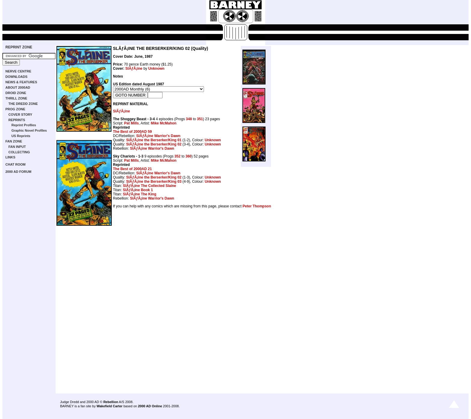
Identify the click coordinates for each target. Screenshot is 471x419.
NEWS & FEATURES (21, 82)
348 (189, 119)
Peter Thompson (257, 206)
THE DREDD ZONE (23, 104)
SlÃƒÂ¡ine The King (139, 194)
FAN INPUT (17, 146)
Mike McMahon (163, 123)
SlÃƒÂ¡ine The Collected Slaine (149, 186)
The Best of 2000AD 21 (132, 169)
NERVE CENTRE (18, 71)
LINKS (10, 157)
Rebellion (110, 402)
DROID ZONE (15, 93)
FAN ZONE (13, 141)
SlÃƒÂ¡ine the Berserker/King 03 (153, 181)
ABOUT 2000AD (17, 87)
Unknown (156, 68)
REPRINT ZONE (18, 47)
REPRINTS (16, 120)
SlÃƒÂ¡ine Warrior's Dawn (158, 136)
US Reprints (20, 136)
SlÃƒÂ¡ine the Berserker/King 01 (153, 140)
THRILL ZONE (16, 98)
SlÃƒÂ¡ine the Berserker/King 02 (153, 144)
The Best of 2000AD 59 (132, 132)
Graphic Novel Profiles (29, 130)
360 (189, 156)
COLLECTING (19, 152)
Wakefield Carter (109, 406)
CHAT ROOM (15, 164)
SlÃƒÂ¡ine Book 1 (138, 190)
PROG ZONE (15, 109)
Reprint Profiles (23, 125)
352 (178, 156)
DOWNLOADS (16, 76)
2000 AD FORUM (18, 171)
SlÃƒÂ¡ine (133, 68)
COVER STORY (20, 114)
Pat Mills (131, 123)
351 (200, 119)
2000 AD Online (150, 406)
